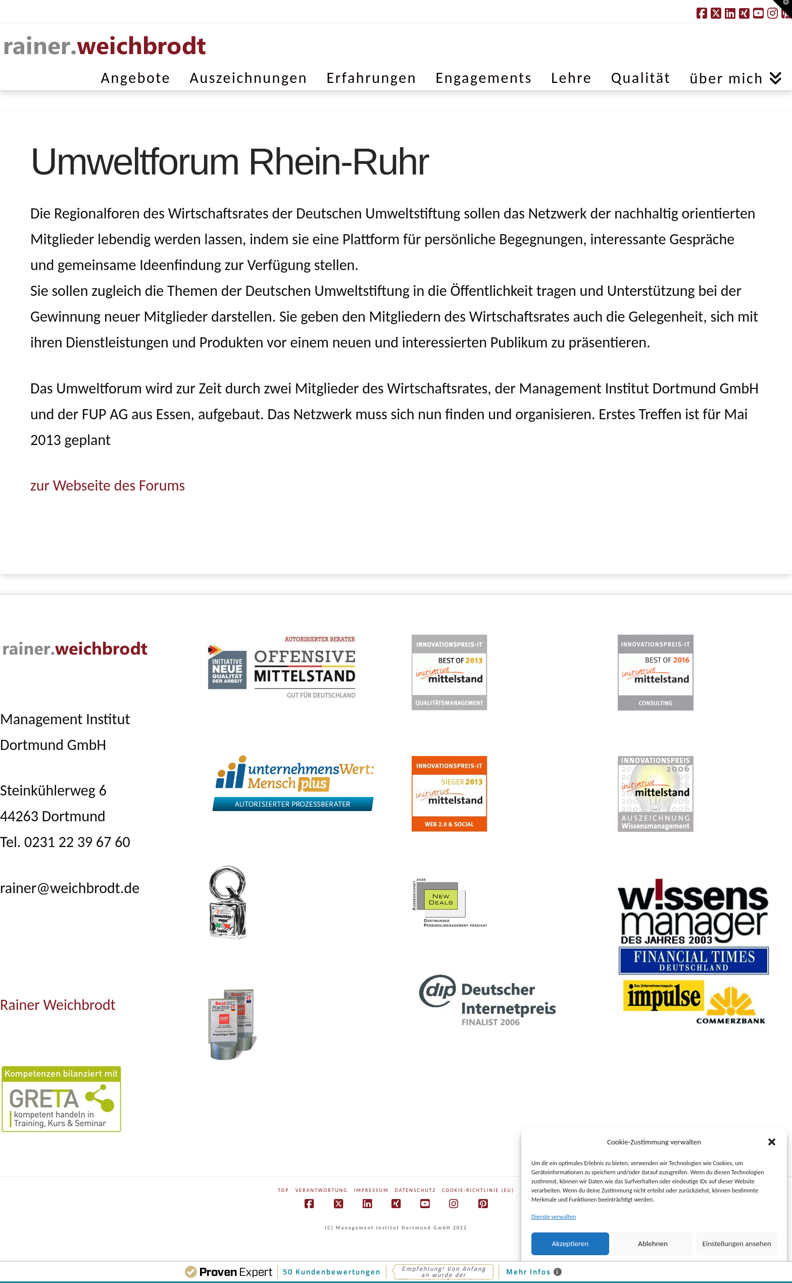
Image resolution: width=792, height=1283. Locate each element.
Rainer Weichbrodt (58, 1004)
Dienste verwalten (553, 1216)
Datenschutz (415, 1190)
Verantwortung (321, 1190)
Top (283, 1190)
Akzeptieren (570, 1243)
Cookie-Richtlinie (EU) (478, 1190)
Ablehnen (653, 1243)
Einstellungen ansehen (736, 1243)
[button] (772, 1142)
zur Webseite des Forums (107, 485)
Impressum (371, 1190)
